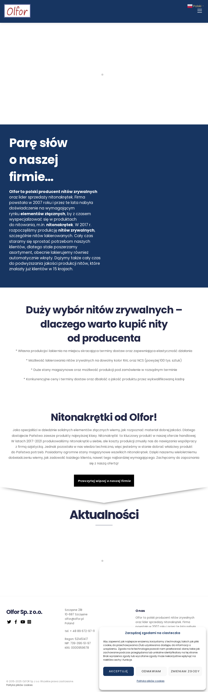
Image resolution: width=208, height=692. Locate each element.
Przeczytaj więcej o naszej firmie (104, 482)
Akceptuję (118, 671)
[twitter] (9, 622)
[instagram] (29, 622)
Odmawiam (151, 671)
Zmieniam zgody (185, 671)
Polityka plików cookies (151, 681)
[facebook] (16, 622)
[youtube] (22, 622)
